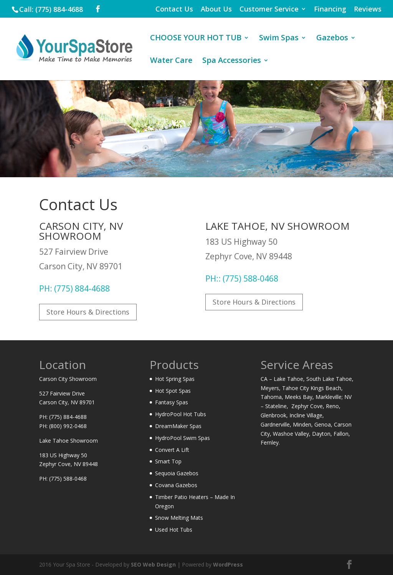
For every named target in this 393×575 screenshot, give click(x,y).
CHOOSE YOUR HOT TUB (195, 39)
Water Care (171, 61)
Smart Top (168, 461)
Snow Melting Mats (179, 517)
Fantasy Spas (171, 402)
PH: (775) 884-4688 (74, 288)
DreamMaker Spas (178, 426)
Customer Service (269, 9)
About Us (216, 9)
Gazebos (332, 39)
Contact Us (174, 9)
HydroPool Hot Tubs (180, 414)
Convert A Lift (172, 449)
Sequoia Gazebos (176, 473)
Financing (330, 9)
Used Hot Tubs (173, 529)
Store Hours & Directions (87, 311)
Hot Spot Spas (173, 390)
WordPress (228, 564)
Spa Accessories (231, 61)
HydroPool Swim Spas (182, 438)
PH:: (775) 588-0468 (241, 278)
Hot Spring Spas (175, 378)
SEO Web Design (153, 564)
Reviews (367, 9)
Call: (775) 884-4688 (51, 9)
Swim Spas (279, 39)
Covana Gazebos (176, 485)
